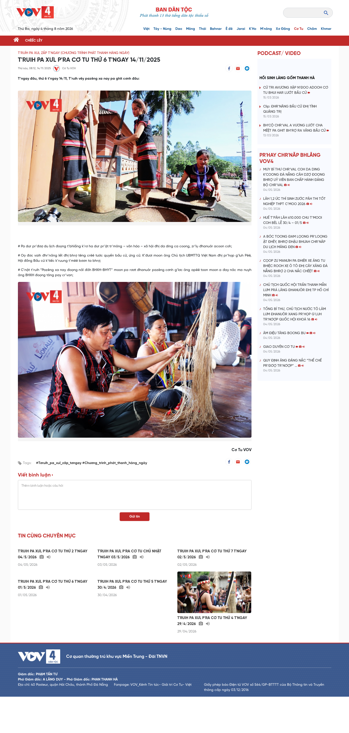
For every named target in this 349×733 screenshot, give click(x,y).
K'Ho (252, 29)
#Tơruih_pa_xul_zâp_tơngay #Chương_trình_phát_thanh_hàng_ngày (91, 463)
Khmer (326, 29)
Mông (190, 29)
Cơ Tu (298, 29)
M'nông (266, 29)
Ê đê (229, 29)
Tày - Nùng (162, 29)
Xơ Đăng (283, 29)
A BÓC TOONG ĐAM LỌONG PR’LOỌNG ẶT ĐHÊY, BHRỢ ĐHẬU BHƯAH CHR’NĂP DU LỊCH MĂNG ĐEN (295, 242)
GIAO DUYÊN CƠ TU (284, 347)
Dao (178, 29)
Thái (202, 29)
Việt (146, 29)
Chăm (312, 29)
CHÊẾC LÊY (34, 41)
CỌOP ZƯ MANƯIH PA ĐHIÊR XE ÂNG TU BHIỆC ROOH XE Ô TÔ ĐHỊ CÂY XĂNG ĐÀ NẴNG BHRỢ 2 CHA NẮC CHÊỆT (295, 266)
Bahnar (216, 29)
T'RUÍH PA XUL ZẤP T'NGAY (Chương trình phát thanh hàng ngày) (73, 53)
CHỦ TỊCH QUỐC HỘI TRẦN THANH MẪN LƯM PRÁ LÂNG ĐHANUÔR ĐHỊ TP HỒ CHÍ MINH (296, 290)
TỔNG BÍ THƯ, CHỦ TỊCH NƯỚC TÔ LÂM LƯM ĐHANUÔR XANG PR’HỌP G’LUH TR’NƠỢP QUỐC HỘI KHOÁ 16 (294, 314)
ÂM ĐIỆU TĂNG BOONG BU (289, 333)
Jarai (241, 29)
